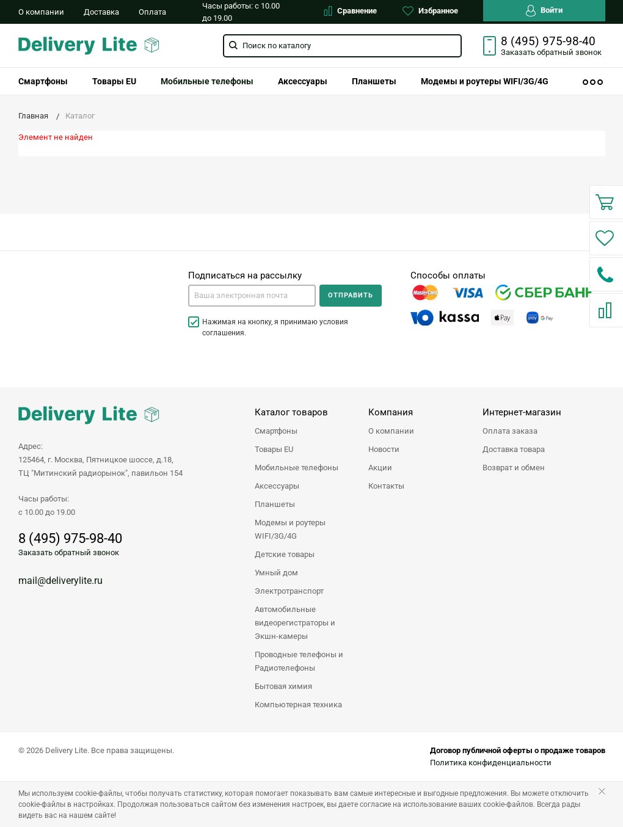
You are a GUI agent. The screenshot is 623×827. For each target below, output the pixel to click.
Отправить (350, 295)
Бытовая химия (283, 686)
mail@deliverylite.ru (60, 580)
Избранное (430, 11)
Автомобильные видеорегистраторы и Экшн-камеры (295, 623)
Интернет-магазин (522, 412)
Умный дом (276, 572)
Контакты (386, 485)
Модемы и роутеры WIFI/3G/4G (484, 81)
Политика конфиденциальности (491, 762)
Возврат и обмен (514, 467)
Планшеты (374, 81)
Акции (380, 467)
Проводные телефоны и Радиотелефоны (299, 661)
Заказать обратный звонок (68, 552)
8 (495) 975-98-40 (548, 41)
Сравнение (350, 11)
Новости (383, 449)
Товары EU (114, 81)
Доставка (101, 11)
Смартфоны (43, 81)
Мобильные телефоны (207, 81)
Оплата (152, 11)
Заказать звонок (551, 52)
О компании (41, 11)
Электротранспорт (289, 591)
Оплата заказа (510, 430)
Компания (390, 412)
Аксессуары (302, 81)
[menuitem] (43, 81)
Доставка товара (514, 449)
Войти (544, 10)
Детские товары (285, 554)
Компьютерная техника (298, 704)
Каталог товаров (291, 412)
